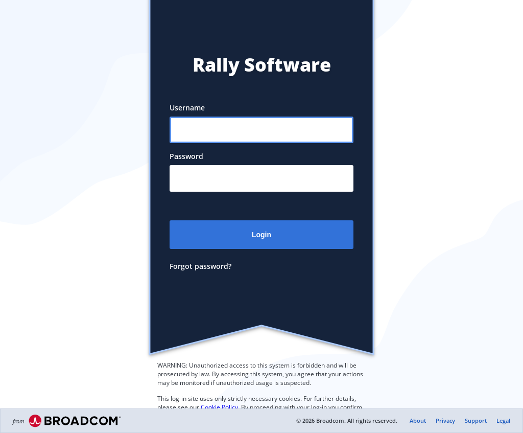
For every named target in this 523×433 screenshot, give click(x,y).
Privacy (445, 420)
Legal (503, 420)
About (418, 420)
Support (476, 420)
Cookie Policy (219, 407)
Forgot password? (200, 266)
